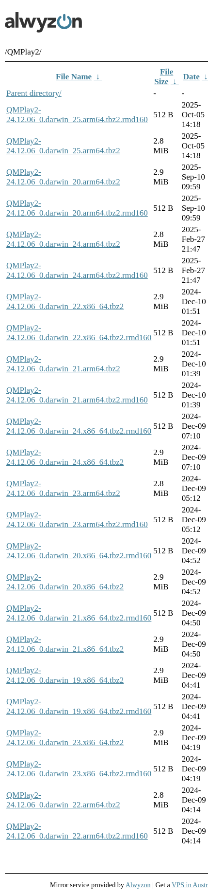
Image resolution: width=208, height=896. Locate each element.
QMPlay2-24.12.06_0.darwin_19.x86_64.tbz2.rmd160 (78, 706)
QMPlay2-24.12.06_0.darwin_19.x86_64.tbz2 (65, 675)
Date (191, 76)
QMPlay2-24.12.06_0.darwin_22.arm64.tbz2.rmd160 (77, 831)
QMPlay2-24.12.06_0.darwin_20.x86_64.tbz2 (65, 581)
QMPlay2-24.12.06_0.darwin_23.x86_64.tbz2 (65, 737)
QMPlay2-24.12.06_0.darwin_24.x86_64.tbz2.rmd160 (78, 426)
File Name (74, 76)
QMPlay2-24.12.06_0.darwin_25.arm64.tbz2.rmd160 (77, 114)
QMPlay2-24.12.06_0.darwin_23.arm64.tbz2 (63, 488)
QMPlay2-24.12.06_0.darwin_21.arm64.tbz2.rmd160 (77, 394)
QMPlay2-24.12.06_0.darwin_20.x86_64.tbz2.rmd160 (78, 550)
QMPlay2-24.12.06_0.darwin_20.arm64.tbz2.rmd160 (77, 208)
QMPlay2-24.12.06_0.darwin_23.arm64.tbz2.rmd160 (77, 519)
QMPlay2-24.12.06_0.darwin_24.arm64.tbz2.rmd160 (77, 270)
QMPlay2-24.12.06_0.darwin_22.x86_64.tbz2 (65, 301)
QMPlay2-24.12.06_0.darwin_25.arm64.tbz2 (63, 145)
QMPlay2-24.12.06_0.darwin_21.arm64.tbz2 (63, 363)
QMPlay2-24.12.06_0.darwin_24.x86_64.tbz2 (65, 457)
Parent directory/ (34, 93)
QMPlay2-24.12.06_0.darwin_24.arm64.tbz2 (63, 239)
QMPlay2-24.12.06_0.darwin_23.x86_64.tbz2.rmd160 (78, 768)
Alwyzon (138, 885)
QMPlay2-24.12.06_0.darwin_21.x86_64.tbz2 (65, 644)
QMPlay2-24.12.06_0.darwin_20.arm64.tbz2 (63, 176)
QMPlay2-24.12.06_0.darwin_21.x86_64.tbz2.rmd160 (78, 612)
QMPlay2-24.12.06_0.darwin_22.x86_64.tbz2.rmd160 (78, 332)
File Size (163, 76)
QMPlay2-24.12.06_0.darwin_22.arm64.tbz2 (63, 799)
